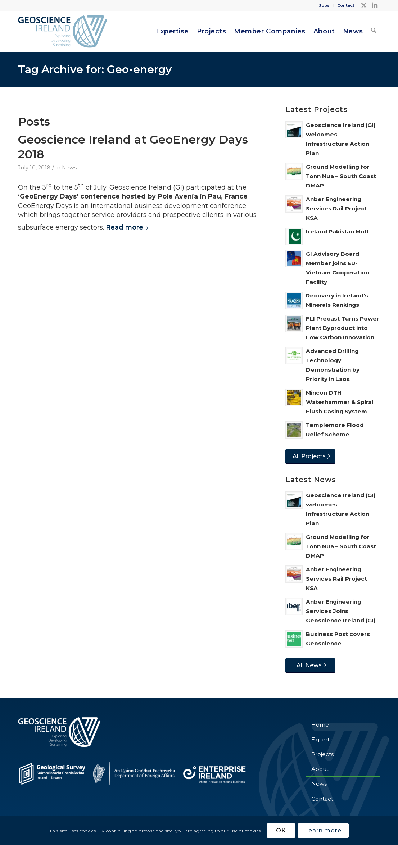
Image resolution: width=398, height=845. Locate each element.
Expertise (324, 739)
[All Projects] (310, 456)
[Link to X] (363, 5)
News (69, 167)
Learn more (323, 830)
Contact (345, 5)
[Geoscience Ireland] (63, 31)
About (320, 769)
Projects (322, 754)
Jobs (324, 5)
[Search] (373, 31)
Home (320, 724)
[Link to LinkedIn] (374, 5)
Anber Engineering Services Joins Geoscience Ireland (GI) (341, 611)
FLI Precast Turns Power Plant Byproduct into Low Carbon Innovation (342, 328)
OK (281, 830)
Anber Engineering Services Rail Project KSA (336, 208)
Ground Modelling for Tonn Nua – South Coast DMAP (341, 176)
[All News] (310, 665)
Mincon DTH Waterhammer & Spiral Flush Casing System (340, 402)
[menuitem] (325, 5)
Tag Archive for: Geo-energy (95, 69)
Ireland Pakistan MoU (337, 231)
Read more (127, 227)
